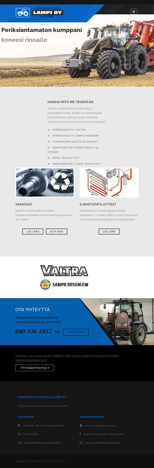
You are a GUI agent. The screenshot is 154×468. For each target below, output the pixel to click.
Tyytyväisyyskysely (34, 368)
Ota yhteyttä (76, 332)
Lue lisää (33, 231)
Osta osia (56, 231)
